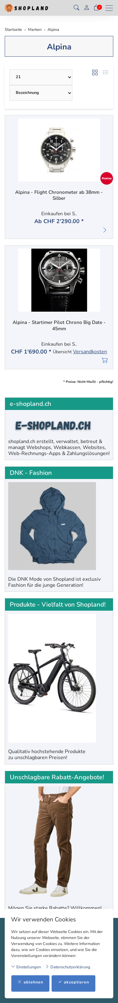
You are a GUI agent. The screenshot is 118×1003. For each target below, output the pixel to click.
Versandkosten (90, 352)
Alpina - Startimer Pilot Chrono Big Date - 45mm (59, 325)
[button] (76, 8)
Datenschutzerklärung (67, 967)
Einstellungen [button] (26, 967)
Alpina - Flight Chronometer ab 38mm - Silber (59, 195)
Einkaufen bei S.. (59, 214)
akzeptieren (73, 982)
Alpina (59, 46)
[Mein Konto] (86, 8)
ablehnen (30, 982)
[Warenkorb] (96, 8)
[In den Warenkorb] (105, 360)
